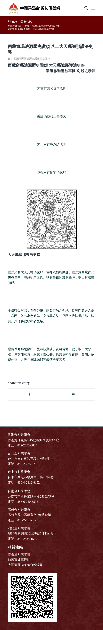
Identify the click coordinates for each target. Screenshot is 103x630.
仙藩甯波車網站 (19, 559)
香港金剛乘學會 (19, 554)
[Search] (84, 8)
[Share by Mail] (73, 394)
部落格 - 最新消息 (20, 22)
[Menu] (93, 8)
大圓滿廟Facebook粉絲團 (25, 564)
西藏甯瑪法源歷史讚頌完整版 (30, 58)
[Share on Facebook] (30, 394)
